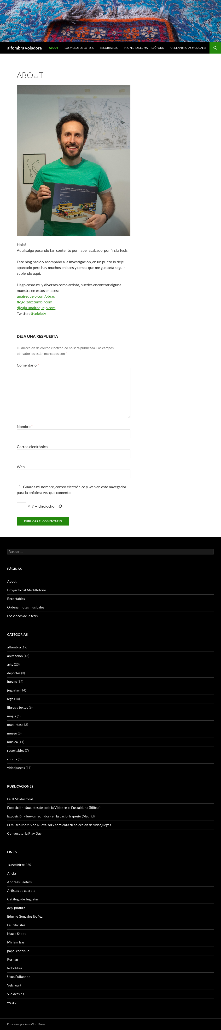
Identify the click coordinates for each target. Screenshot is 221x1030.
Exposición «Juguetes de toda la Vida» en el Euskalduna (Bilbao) (53, 807)
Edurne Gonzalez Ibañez (24, 916)
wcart (11, 1002)
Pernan (12, 959)
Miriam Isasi (16, 942)
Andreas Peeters (19, 882)
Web (21, 466)
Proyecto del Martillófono (144, 47)
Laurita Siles (16, 925)
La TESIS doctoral (20, 799)
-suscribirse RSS (19, 865)
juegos (12, 681)
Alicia (11, 873)
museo (12, 733)
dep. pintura (16, 908)
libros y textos (17, 707)
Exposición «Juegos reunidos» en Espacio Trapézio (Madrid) (51, 816)
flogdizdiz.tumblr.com (34, 302)
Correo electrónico (33, 446)
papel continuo (18, 951)
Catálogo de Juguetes (23, 899)
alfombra (14, 647)
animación (15, 656)
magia (11, 716)
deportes (13, 673)
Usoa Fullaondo (18, 977)
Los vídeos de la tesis (79, 47)
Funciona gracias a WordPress (26, 1024)
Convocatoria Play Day (24, 833)
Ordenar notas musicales (188, 47)
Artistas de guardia (21, 890)
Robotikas (14, 968)
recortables (15, 750)
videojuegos (16, 768)
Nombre (25, 426)
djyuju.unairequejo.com (36, 307)
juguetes (13, 690)
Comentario (28, 365)
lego (10, 699)
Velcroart (14, 985)
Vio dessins (15, 994)
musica (12, 742)
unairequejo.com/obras (36, 296)
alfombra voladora (24, 47)
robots (12, 759)
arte (10, 664)
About (53, 47)
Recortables (109, 47)
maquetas (14, 725)
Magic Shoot (16, 933)
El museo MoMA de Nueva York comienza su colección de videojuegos (59, 825)
